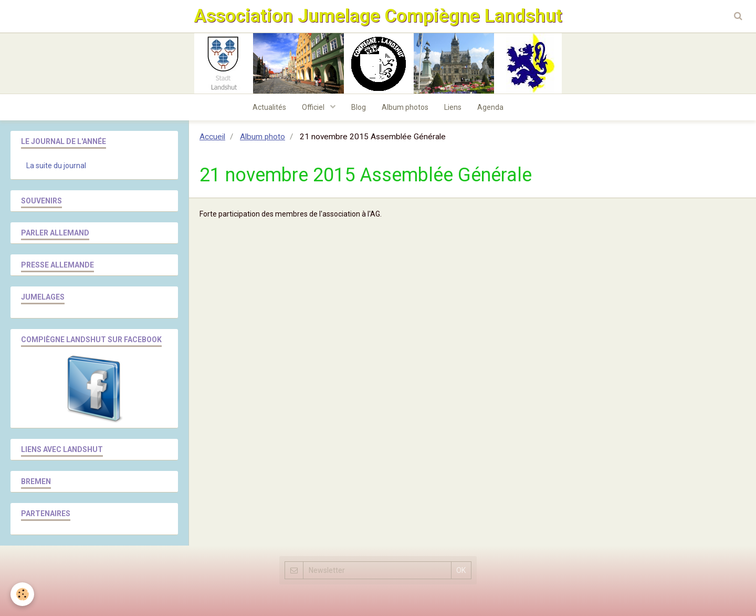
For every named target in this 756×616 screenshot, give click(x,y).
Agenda (490, 107)
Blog (358, 107)
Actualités (269, 107)
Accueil (212, 136)
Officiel (314, 107)
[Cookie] (22, 594)
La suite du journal (56, 165)
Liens (452, 107)
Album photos (405, 107)
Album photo (262, 136)
